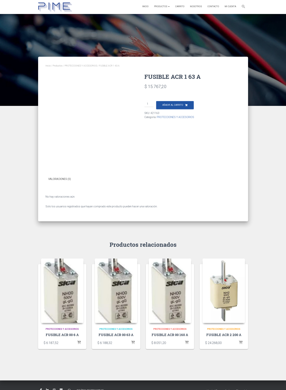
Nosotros (196, 6)
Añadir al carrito (172, 105)
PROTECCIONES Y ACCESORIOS (81, 65)
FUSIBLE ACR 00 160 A (170, 334)
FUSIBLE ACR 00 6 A (62, 334)
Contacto (213, 6)
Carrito (180, 6)
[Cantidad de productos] (149, 104)
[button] (243, 7)
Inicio (145, 6)
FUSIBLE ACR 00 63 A (116, 334)
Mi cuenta (230, 6)
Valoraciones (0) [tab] (59, 179)
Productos (162, 6)
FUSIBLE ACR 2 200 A (223, 334)
